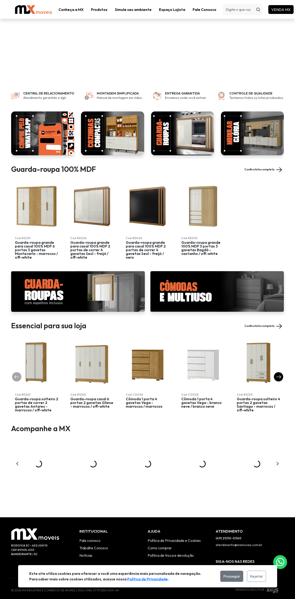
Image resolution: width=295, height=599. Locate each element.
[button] (99, 9)
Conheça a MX (71, 9)
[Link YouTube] (237, 560)
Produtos (99, 9)
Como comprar (160, 539)
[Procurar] (258, 9)
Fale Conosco (204, 9)
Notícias (85, 546)
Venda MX (281, 9)
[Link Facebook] (227, 560)
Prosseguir (231, 576)
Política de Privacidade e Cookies (174, 531)
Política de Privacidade (147, 579)
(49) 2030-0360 (228, 529)
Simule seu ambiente (133, 9)
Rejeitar (256, 576)
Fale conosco (89, 531)
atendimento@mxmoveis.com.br (239, 536)
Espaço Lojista (172, 9)
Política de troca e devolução (171, 546)
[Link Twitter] (246, 560)
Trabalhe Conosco (93, 539)
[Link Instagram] (218, 560)
